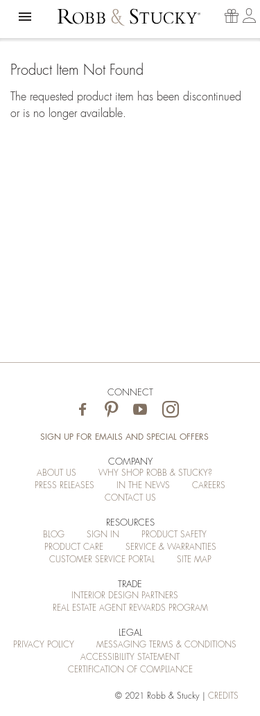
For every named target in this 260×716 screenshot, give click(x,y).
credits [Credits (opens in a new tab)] (223, 696)
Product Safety (174, 534)
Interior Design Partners (124, 595)
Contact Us (130, 498)
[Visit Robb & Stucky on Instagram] (170, 410)
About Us (56, 473)
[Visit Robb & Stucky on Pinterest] (111, 410)
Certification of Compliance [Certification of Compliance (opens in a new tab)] (130, 669)
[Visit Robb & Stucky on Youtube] (140, 410)
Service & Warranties (170, 547)
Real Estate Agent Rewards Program (130, 608)
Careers (208, 485)
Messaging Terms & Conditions (166, 645)
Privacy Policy (43, 645)
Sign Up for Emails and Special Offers (124, 437)
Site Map (194, 559)
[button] (25, 16)
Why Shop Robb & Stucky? (155, 473)
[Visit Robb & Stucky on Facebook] (82, 410)
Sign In (103, 534)
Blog (53, 534)
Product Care (73, 547)
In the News (143, 485)
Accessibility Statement (130, 657)
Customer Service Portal (102, 559)
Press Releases (64, 485)
